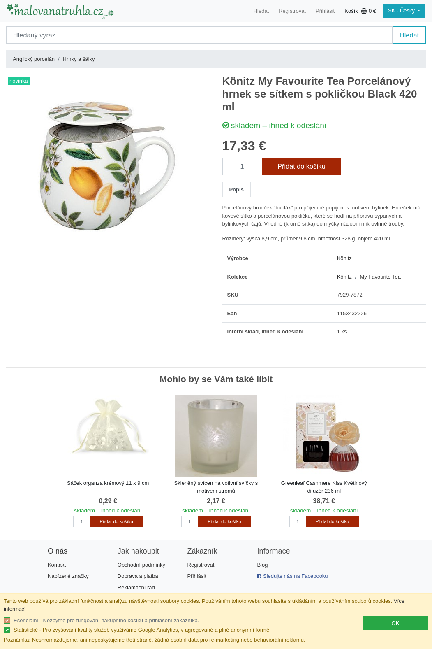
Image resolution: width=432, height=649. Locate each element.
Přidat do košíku (301, 166)
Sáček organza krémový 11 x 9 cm (108, 483)
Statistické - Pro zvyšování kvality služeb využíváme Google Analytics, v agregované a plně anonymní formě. (142, 630)
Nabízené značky (68, 576)
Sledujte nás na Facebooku (292, 576)
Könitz (344, 258)
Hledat (261, 11)
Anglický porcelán (34, 59)
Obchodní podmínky (141, 565)
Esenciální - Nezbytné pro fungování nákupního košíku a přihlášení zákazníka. (106, 620)
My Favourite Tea (380, 277)
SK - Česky (402, 10)
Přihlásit (325, 11)
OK (396, 623)
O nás (57, 551)
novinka (18, 81)
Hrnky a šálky (79, 59)
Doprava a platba (138, 576)
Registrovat (292, 11)
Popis (236, 189)
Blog (262, 565)
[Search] (199, 35)
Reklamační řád (136, 587)
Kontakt (57, 565)
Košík (360, 11)
